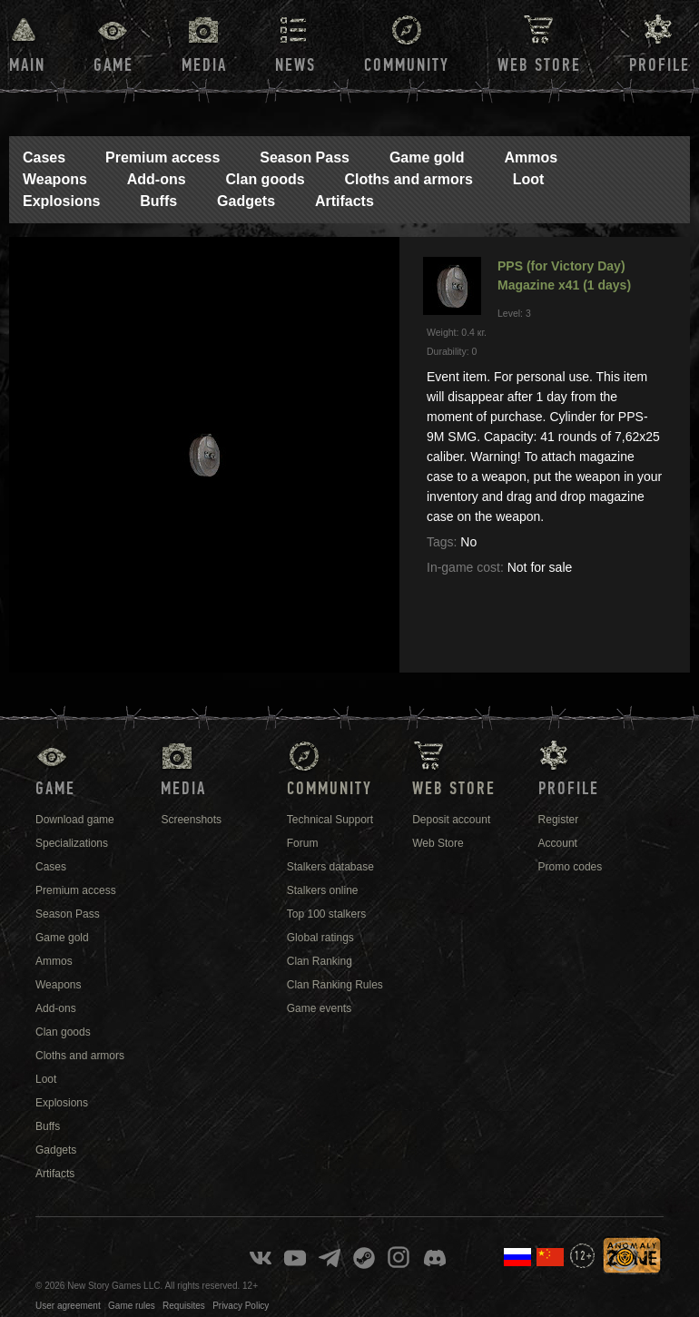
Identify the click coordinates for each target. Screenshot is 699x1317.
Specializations (71, 843)
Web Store (539, 65)
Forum (303, 843)
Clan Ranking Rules (335, 984)
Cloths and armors (408, 179)
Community (406, 65)
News (295, 65)
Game (113, 65)
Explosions (61, 201)
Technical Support (330, 819)
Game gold (427, 157)
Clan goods (264, 179)
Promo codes (570, 866)
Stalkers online (323, 890)
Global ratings (320, 937)
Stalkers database (330, 866)
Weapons (55, 179)
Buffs (158, 201)
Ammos (530, 157)
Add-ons (156, 179)
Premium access (162, 157)
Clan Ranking (319, 961)
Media (204, 65)
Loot (529, 179)
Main (27, 65)
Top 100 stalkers (326, 914)
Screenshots (191, 819)
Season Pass (305, 157)
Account (557, 843)
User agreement (68, 1306)
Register (558, 819)
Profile (659, 65)
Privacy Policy (240, 1306)
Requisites (183, 1306)
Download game (74, 819)
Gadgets (246, 201)
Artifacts (344, 201)
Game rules (131, 1306)
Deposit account (451, 819)
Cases (44, 157)
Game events (319, 1008)
